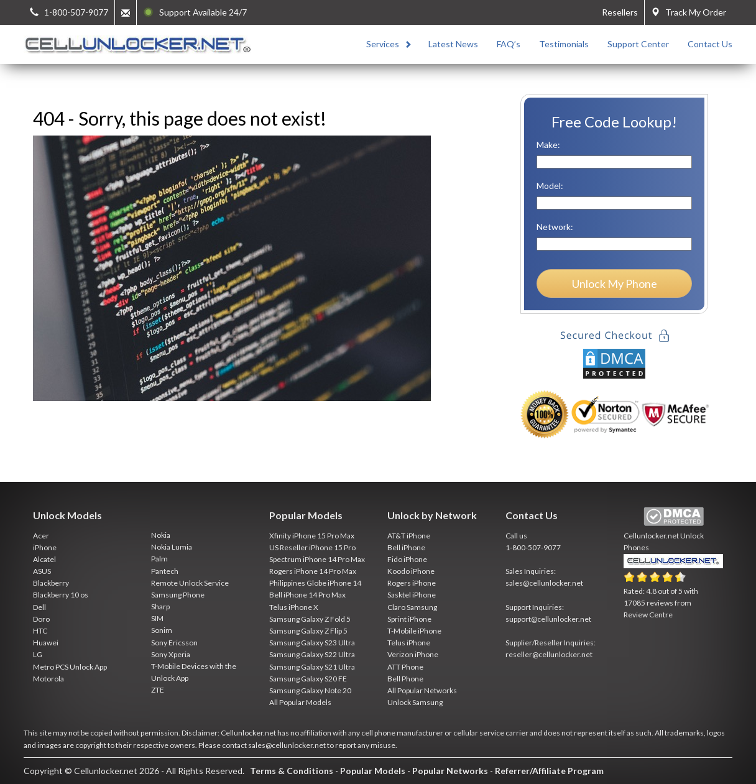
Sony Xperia (170, 654)
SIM (157, 618)
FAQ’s (508, 44)
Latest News (453, 44)
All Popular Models (300, 702)
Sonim (161, 630)
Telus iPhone (408, 642)
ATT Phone (405, 666)
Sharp (160, 606)
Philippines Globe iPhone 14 (315, 583)
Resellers (620, 12)
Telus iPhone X (293, 607)
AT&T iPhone (408, 535)
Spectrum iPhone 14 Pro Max (317, 559)
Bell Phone (405, 678)
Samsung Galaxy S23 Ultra (312, 642)
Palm (159, 558)
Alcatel (44, 559)
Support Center (638, 44)
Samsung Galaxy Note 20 (310, 690)
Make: (548, 144)
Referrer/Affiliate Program (549, 770)
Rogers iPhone (411, 583)
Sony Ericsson (174, 642)
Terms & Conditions (291, 770)
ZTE (157, 689)
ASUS (42, 571)
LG (37, 654)
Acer (41, 535)
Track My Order (688, 12)
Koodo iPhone (411, 571)
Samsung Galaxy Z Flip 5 (308, 630)
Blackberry (51, 583)
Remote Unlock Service (190, 583)
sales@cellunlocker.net (544, 583)
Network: (555, 226)
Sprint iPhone (409, 619)
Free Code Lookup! (614, 122)
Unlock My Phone (614, 283)
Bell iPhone (406, 547)
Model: (550, 185)
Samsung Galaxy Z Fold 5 (310, 619)
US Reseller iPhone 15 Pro (312, 547)
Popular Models (372, 770)
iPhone (45, 547)
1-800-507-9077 (533, 547)
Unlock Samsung (415, 702)
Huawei (45, 642)
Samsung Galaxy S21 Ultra (312, 666)
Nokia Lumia (171, 546)
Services (382, 44)
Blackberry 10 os (60, 594)
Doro (41, 619)
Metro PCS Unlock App (70, 666)
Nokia (160, 535)
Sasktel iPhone (411, 594)
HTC (40, 630)
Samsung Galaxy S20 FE (308, 678)
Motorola (48, 678)
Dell (39, 607)
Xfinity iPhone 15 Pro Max (311, 535)
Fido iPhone (407, 559)
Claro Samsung (412, 607)
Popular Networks (450, 770)
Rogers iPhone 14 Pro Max (312, 571)
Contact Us (710, 44)
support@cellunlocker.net (548, 619)
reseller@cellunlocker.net (548, 654)
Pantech (164, 571)
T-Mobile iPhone (414, 630)
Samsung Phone (178, 594)
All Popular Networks (422, 690)
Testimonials (564, 44)
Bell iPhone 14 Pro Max (307, 594)
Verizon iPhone (412, 654)
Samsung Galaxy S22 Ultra (312, 654)
